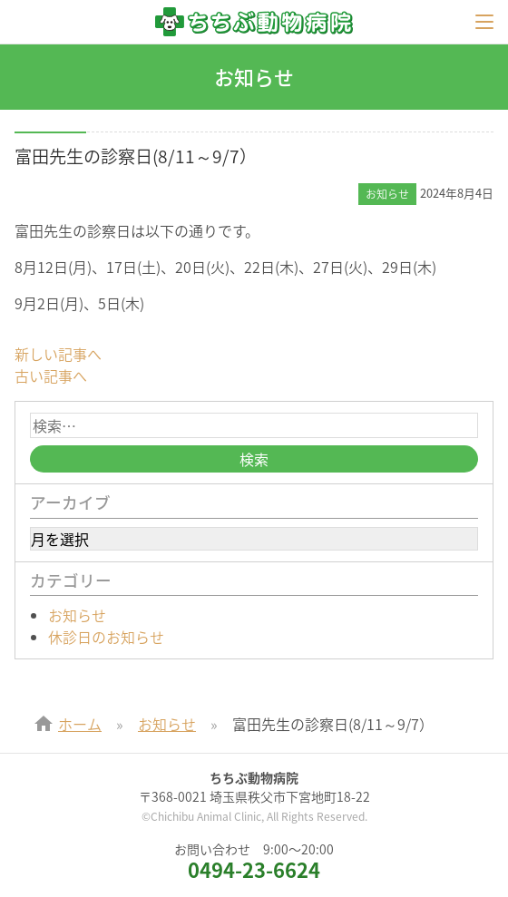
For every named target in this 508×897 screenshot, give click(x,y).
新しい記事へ (58, 354)
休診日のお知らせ (106, 637)
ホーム (80, 724)
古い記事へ (51, 375)
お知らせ (77, 615)
